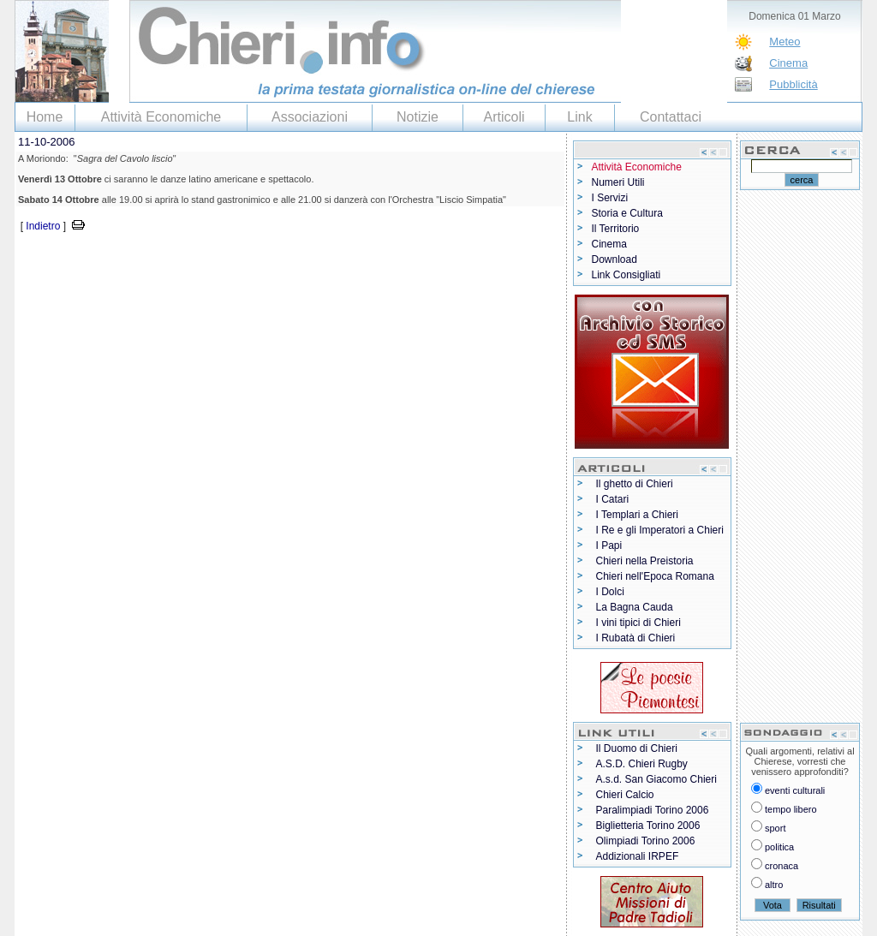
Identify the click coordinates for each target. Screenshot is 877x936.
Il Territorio (616, 229)
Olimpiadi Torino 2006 (645, 841)
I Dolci (610, 592)
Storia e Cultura (627, 213)
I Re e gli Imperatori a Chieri (660, 530)
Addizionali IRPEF (637, 856)
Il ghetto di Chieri (634, 484)
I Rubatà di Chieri (636, 638)
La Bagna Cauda (634, 607)
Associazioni (309, 117)
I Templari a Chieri (637, 515)
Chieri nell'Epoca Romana (655, 576)
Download (614, 259)
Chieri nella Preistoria (645, 561)
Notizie (417, 117)
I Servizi (610, 198)
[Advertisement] (215, 260)
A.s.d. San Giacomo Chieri (656, 779)
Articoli (503, 117)
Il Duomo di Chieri (636, 748)
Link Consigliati (626, 275)
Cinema (788, 63)
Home (45, 117)
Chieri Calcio (625, 795)
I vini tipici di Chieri (638, 623)
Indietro (43, 226)
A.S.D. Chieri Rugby (642, 764)
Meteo (784, 41)
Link (579, 117)
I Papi (609, 545)
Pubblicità (793, 84)
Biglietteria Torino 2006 (648, 826)
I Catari (612, 499)
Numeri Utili (618, 182)
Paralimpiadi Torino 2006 (652, 810)
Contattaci (670, 117)
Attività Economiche (161, 117)
